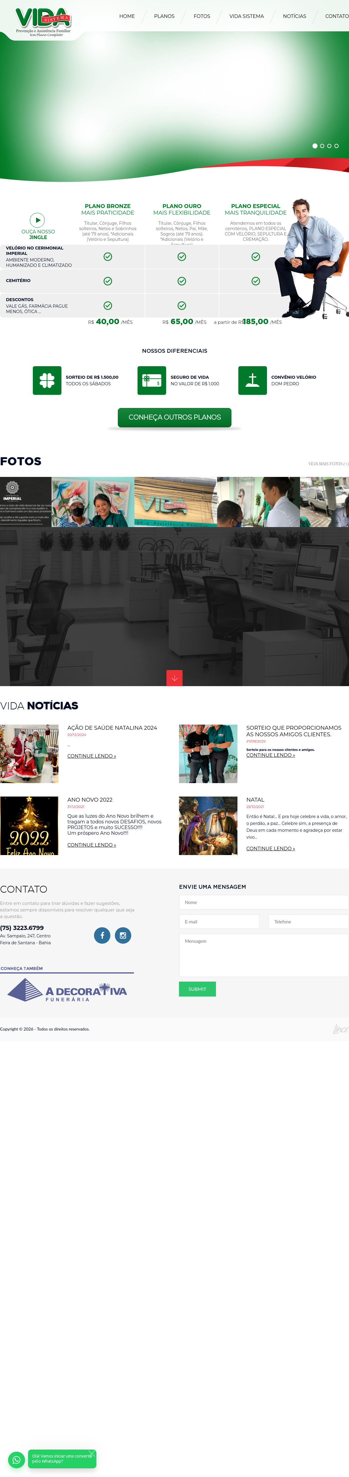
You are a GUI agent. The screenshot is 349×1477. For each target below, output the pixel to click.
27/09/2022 (256, 741)
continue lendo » (91, 756)
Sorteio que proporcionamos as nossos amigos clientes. (294, 731)
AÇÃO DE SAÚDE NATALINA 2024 (112, 728)
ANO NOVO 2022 (89, 800)
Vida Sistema (246, 16)
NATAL (255, 800)
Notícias (294, 16)
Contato (337, 16)
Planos (164, 16)
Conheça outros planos (175, 417)
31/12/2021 (75, 806)
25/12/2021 (255, 806)
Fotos (202, 16)
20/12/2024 (76, 734)
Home (127, 16)
